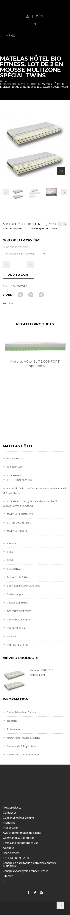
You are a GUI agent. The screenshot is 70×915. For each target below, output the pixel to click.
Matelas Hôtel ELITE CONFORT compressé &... (35, 364)
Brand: (7, 286)
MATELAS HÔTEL (16, 531)
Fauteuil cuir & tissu (17, 577)
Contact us (10, 812)
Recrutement (11, 852)
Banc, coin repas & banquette (23, 585)
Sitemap (8, 876)
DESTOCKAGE (14, 467)
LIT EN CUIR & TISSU (18, 522)
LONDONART (14, 568)
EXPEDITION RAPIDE (17, 857)
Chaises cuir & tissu (17, 602)
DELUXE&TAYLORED (18, 611)
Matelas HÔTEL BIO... (42, 670)
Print (10, 303)
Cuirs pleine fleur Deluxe (21, 712)
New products (12, 807)
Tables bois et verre (18, 619)
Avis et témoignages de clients (23, 737)
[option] (35, 356)
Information (15, 699)
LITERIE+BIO (14, 475)
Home (3, 81)
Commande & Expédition (21, 746)
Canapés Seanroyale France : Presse (25, 870)
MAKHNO (12, 636)
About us (8, 847)
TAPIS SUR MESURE (17, 645)
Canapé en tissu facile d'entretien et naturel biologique (30, 864)
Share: (8, 294)
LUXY (9, 552)
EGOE (9, 560)
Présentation (13, 729)
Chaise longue (14, 594)
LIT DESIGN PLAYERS (19, 480)
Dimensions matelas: (15, 246)
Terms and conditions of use (22, 754)
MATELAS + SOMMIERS (20, 514)
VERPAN (11, 543)
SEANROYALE (14, 458)
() (41, 16)
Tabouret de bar (16, 628)
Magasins (11, 720)
